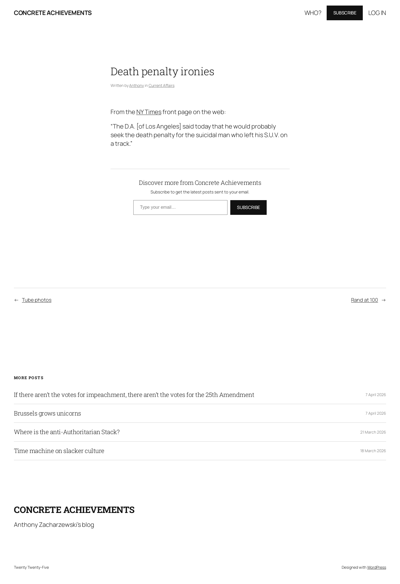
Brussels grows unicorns (47, 413)
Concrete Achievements (53, 13)
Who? (312, 13)
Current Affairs (161, 85)
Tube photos (36, 299)
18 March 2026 (373, 450)
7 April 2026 (376, 394)
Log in (377, 13)
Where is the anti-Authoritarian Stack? (66, 432)
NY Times (148, 112)
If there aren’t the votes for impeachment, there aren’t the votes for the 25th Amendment (134, 394)
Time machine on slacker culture (59, 450)
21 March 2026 (373, 432)
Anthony (136, 85)
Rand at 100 (364, 299)
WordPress (376, 567)
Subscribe (344, 13)
